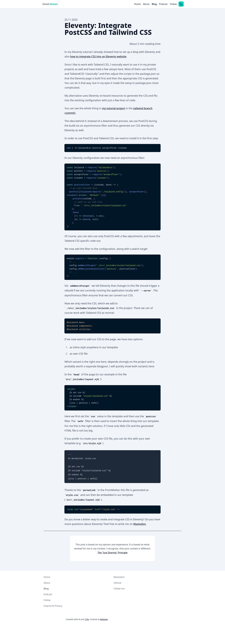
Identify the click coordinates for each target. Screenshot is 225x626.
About (146, 4)
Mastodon (139, 524)
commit (70, 113)
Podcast (163, 4)
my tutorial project (113, 108)
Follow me (119, 588)
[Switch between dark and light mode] (181, 4)
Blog (154, 4)
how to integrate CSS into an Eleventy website (98, 56)
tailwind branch (143, 108)
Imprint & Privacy (53, 605)
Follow (173, 4)
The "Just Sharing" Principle (113, 552)
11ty (87, 619)
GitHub (117, 582)
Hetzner (104, 619)
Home (137, 4)
